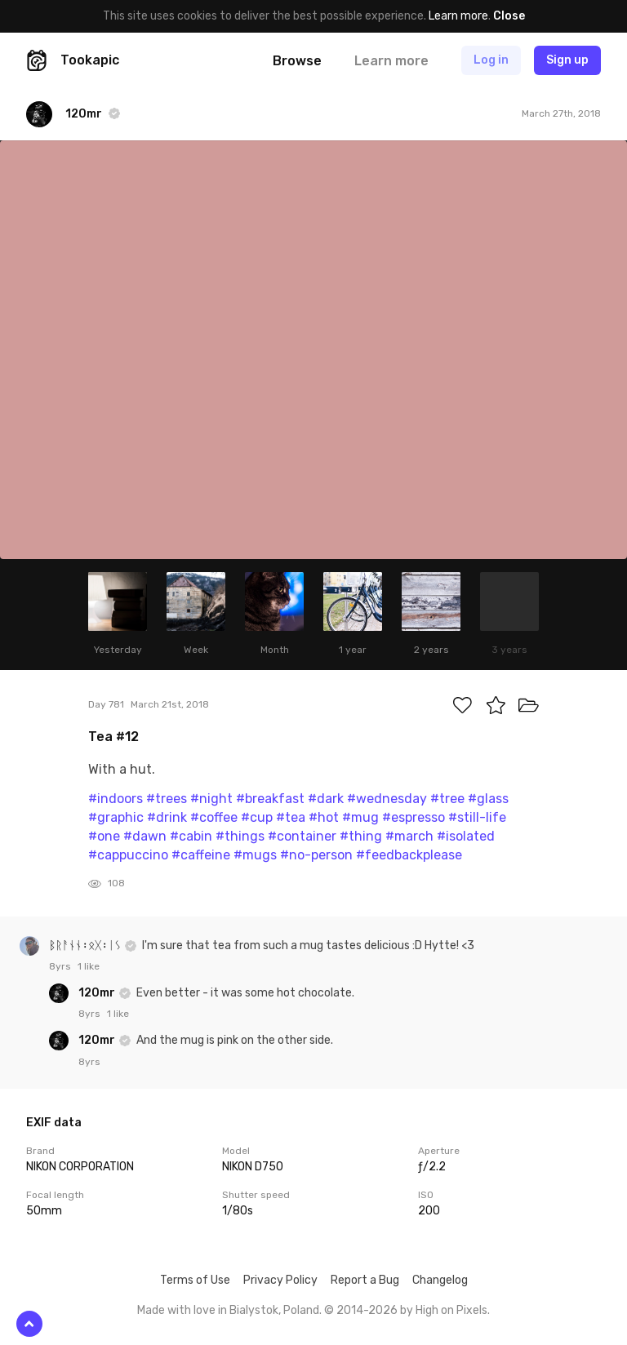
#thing (361, 836)
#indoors (115, 798)
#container (302, 836)
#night (211, 798)
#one (104, 836)
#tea (290, 817)
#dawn (145, 836)
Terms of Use (195, 1280)
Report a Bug (365, 1280)
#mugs (255, 855)
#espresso (413, 817)
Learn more (458, 16)
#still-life (477, 817)
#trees (166, 798)
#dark (326, 798)
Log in (491, 60)
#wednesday (387, 798)
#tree (447, 798)
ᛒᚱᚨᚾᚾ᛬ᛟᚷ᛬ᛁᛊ (86, 945)
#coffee (214, 817)
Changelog (440, 1280)
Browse (297, 61)
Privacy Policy (280, 1280)
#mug (360, 817)
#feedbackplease (409, 855)
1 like (89, 966)
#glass (488, 798)
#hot (324, 817)
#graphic (116, 817)
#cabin (191, 836)
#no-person (316, 855)
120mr (98, 993)
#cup (257, 817)
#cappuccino (128, 855)
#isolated (466, 836)
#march (409, 836)
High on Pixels (451, 1310)
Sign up (567, 60)
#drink (167, 817)
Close (509, 16)
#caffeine (200, 855)
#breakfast (270, 798)
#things (240, 836)
